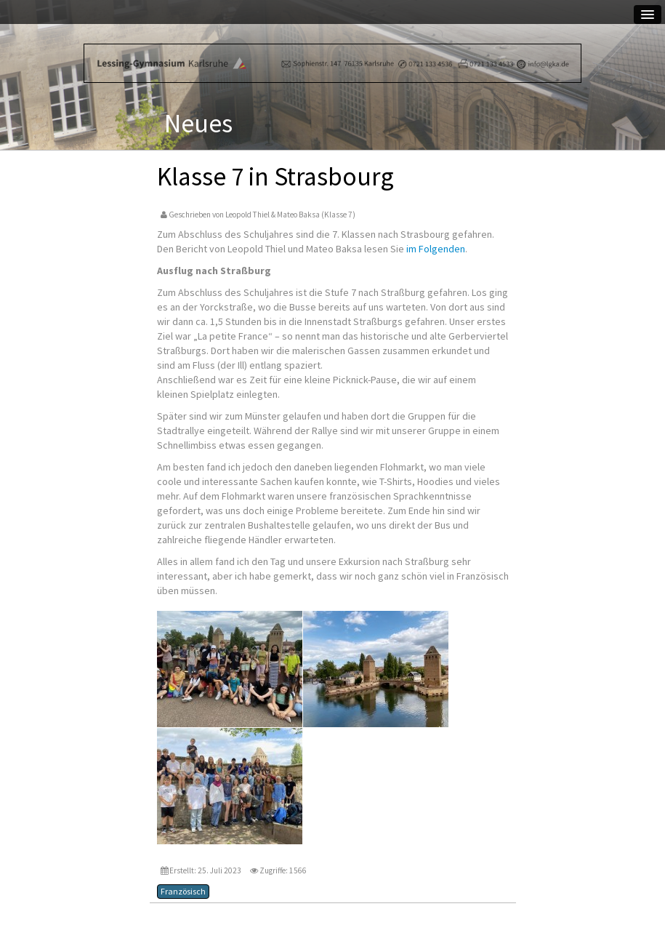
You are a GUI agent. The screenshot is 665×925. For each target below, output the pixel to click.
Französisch (183, 891)
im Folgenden (435, 248)
